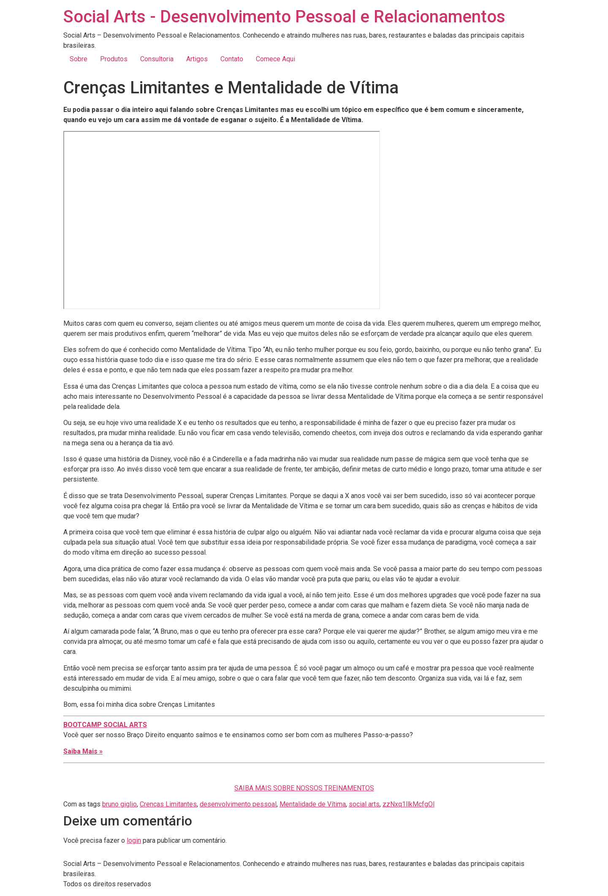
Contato (231, 59)
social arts (364, 804)
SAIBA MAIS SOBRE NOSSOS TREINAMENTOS (304, 788)
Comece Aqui (275, 59)
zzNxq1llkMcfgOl (408, 804)
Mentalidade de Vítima (313, 804)
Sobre (78, 59)
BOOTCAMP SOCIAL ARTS (105, 725)
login (134, 840)
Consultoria (157, 59)
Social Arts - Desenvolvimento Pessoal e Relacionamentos (284, 17)
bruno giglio (119, 804)
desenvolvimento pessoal (238, 804)
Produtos (114, 59)
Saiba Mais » (83, 751)
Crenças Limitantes (168, 804)
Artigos (197, 59)
